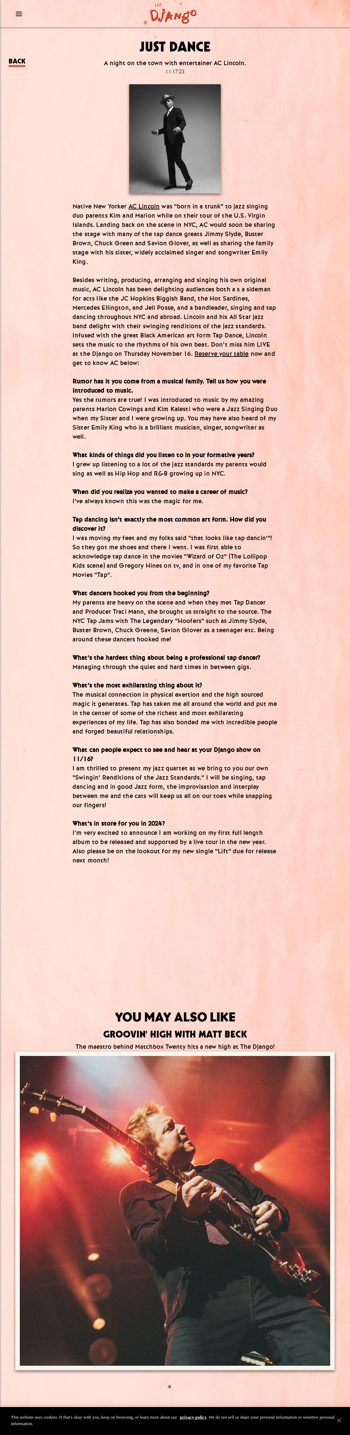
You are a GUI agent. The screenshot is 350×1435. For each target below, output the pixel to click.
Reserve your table (221, 354)
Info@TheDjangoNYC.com (175, 1327)
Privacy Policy (175, 1373)
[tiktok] (186, 1266)
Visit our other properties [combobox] (157, 1394)
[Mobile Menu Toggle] (54, 13)
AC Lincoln (144, 206)
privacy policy (193, 1417)
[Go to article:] (57, 1119)
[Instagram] (163, 1266)
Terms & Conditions (175, 1364)
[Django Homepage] (169, 14)
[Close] (339, 1420)
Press (175, 1345)
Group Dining (175, 1354)
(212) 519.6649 (175, 1316)
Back (17, 61)
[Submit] (218, 1246)
